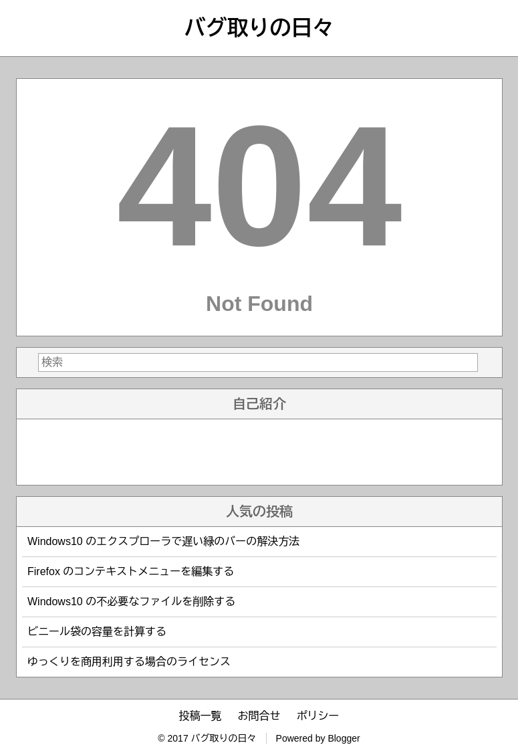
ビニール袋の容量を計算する (96, 631)
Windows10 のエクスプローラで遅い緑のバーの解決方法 (163, 541)
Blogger (344, 738)
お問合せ (259, 716)
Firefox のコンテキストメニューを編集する (130, 571)
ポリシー (318, 716)
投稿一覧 (200, 716)
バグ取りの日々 (259, 28)
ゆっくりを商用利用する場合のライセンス (129, 661)
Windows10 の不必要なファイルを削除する (131, 601)
